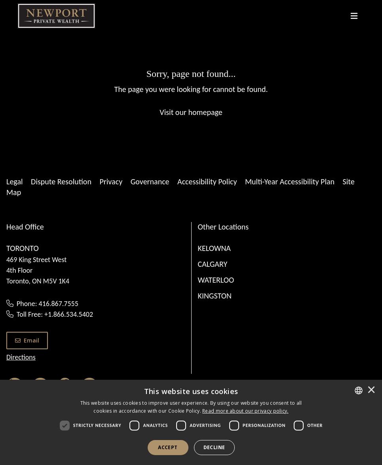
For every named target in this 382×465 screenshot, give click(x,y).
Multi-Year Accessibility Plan (289, 181)
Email (27, 340)
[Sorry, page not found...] (191, 92)
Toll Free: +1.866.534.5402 (55, 314)
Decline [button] (214, 447)
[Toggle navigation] (354, 16)
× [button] (371, 390)
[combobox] (359, 390)
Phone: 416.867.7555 (47, 303)
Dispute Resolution (61, 181)
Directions (21, 357)
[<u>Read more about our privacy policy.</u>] (245, 411)
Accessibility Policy (207, 181)
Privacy (110, 181)
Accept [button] (167, 447)
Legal (14, 181)
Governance (150, 181)
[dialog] (191, 422)
